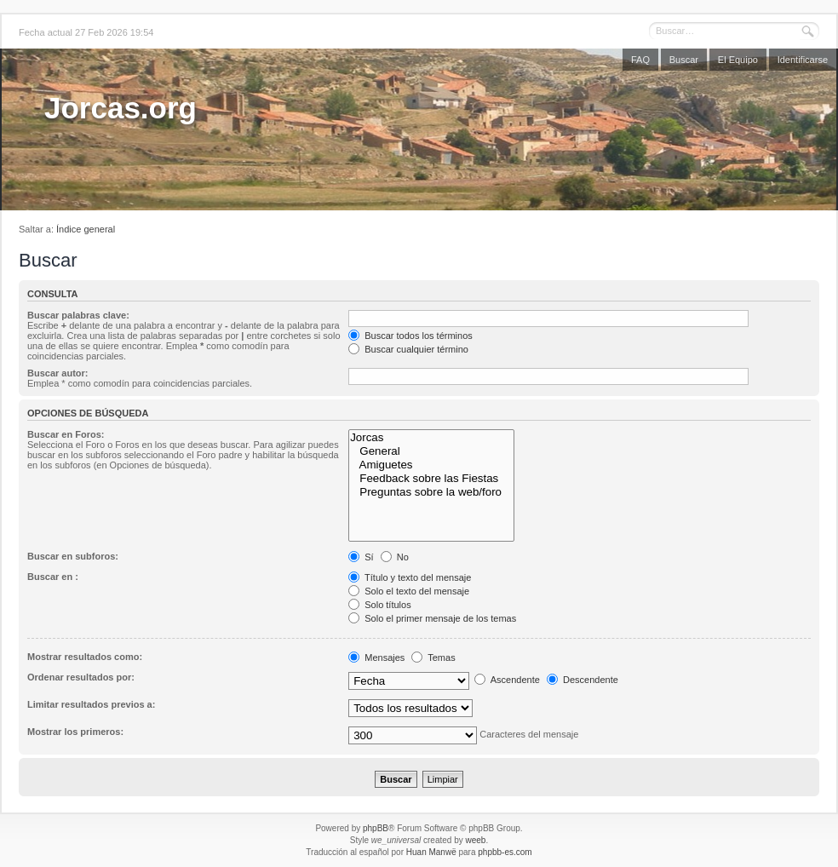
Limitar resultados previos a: (91, 704)
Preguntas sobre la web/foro (431, 492)
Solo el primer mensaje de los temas (432, 618)
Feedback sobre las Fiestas (431, 478)
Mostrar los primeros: (75, 731)
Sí (360, 557)
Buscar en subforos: (72, 556)
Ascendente (507, 680)
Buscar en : (52, 576)
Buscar (683, 60)
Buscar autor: (58, 373)
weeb (475, 840)
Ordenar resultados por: (81, 677)
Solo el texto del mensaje (408, 591)
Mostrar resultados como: (84, 657)
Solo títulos (379, 605)
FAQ (640, 60)
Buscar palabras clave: (78, 315)
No (395, 557)
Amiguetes (431, 465)
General (431, 451)
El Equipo (738, 60)
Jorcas (431, 438)
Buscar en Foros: (65, 434)
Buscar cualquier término (408, 349)
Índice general (85, 229)
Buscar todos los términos (410, 335)
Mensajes (376, 657)
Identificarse (803, 60)
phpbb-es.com (504, 852)
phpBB (375, 828)
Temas (433, 657)
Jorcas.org (120, 107)
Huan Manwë (431, 852)
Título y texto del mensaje (409, 577)
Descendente (582, 680)
